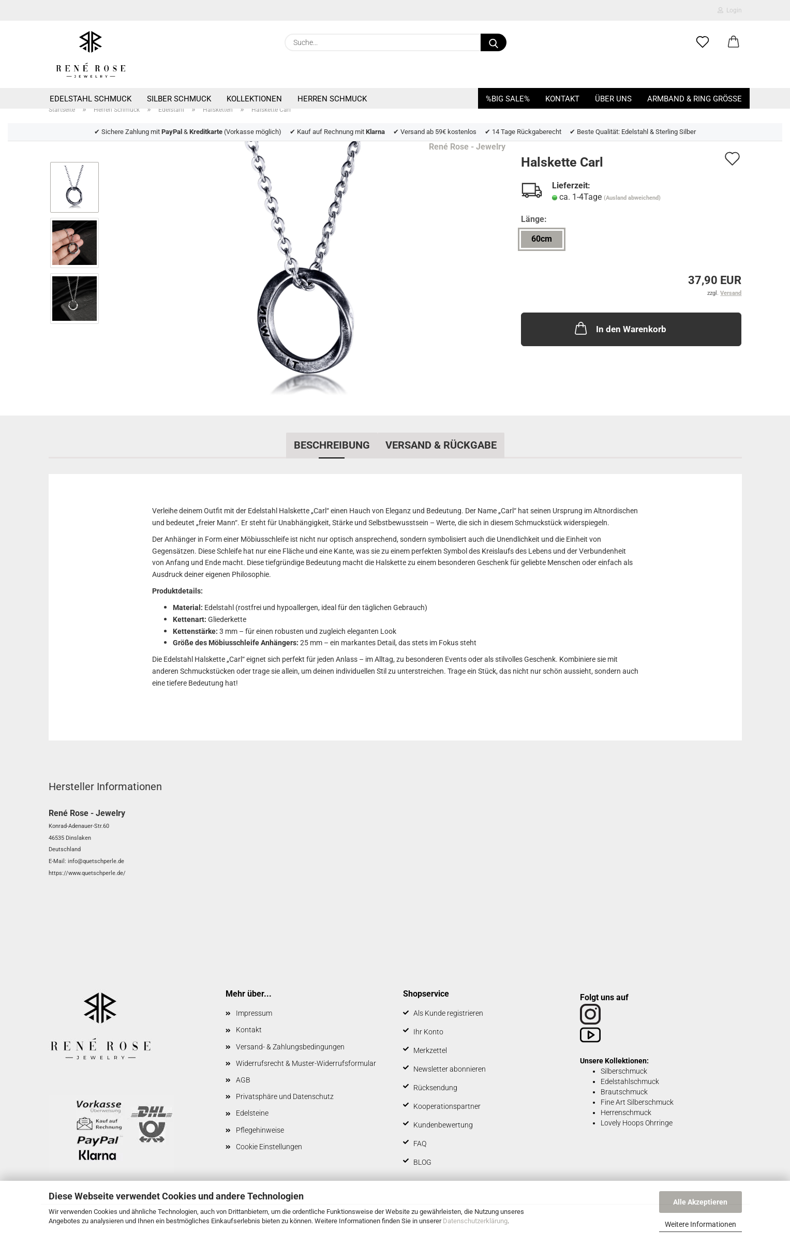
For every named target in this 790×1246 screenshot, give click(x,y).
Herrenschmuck (626, 1112)
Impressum (254, 1013)
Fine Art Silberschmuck (637, 1102)
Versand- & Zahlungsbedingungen (290, 1047)
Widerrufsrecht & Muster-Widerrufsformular (306, 1063)
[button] (733, 42)
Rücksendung (435, 1088)
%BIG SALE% (508, 98)
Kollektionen (254, 98)
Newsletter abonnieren (449, 1069)
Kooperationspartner (447, 1106)
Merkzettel (430, 1050)
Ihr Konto (428, 1032)
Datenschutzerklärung (475, 1221)
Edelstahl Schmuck (90, 98)
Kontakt (562, 98)
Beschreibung (332, 445)
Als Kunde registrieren (448, 1013)
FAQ (419, 1143)
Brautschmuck (624, 1092)
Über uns (613, 98)
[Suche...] (493, 42)
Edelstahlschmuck (630, 1081)
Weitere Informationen (700, 1224)
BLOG (422, 1162)
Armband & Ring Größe (694, 98)
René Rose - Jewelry (467, 147)
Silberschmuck (624, 1071)
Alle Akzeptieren (700, 1202)
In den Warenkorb (619, 328)
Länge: (534, 219)
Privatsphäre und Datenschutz (285, 1096)
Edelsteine (252, 1113)
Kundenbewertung (443, 1125)
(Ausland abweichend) (632, 198)
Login (730, 10)
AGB (243, 1080)
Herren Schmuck (332, 98)
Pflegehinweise (260, 1130)
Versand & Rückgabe (441, 445)
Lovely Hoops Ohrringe (637, 1123)
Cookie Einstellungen (269, 1147)
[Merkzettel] (702, 42)
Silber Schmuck (179, 98)
